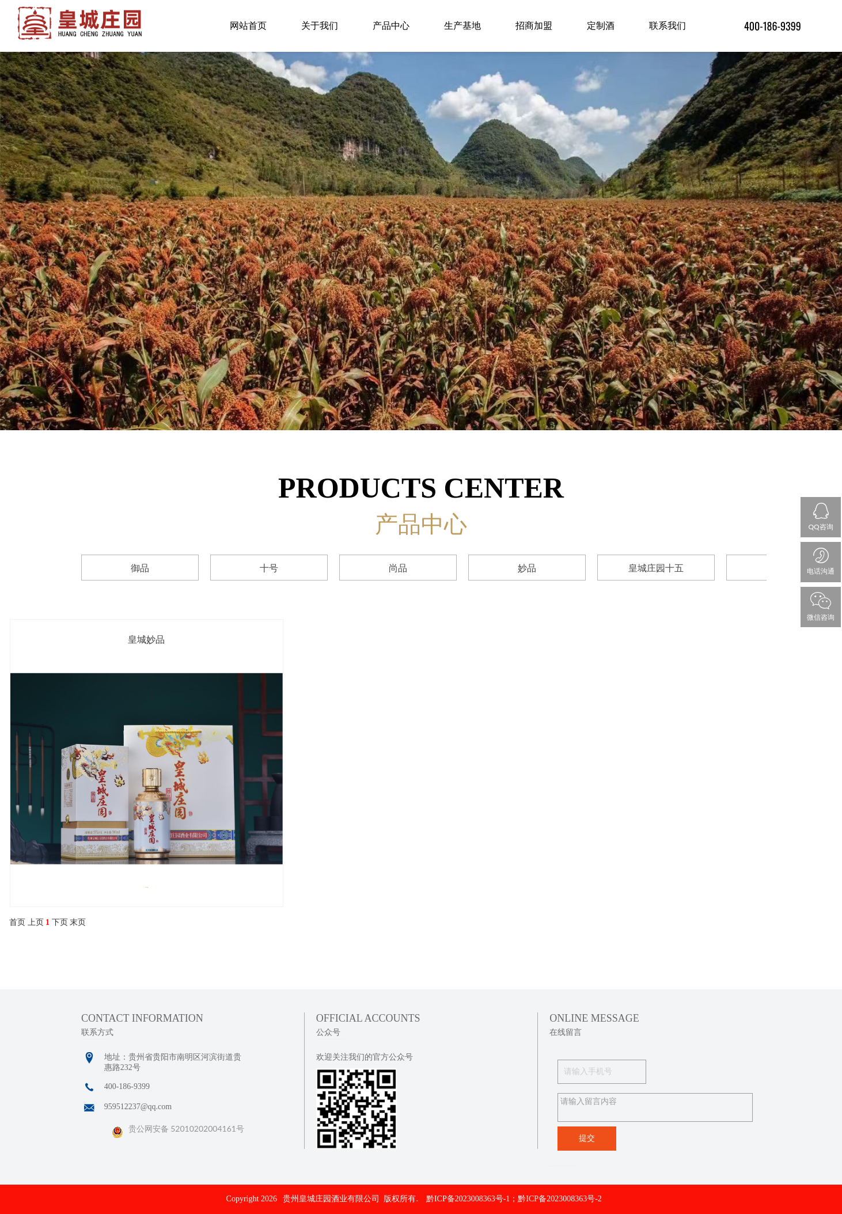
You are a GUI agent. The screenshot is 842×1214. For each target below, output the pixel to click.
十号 (269, 568)
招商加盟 (533, 26)
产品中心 (391, 26)
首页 (17, 922)
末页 (78, 922)
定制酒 (601, 26)
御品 (140, 568)
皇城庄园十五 (656, 568)
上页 (36, 922)
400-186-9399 (772, 25)
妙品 (527, 568)
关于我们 (319, 26)
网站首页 (248, 26)
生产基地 (462, 26)
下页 (60, 922)
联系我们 (667, 26)
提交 (587, 1138)
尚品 (398, 568)
